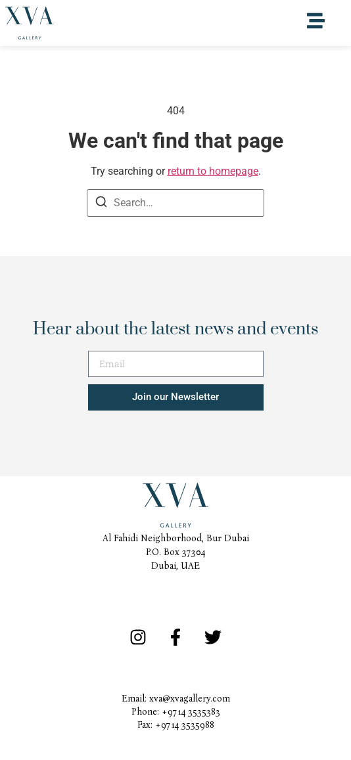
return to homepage (213, 171)
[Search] (101, 204)
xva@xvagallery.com (189, 698)
